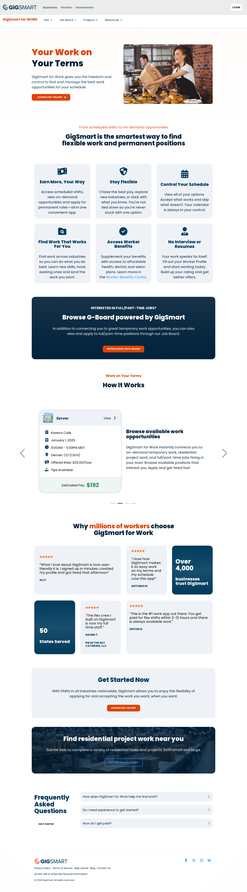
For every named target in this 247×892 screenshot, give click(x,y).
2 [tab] (119, 505)
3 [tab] (126, 505)
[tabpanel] (123, 451)
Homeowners (85, 7)
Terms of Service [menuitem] (62, 868)
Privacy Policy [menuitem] (42, 868)
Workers (66, 7)
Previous (24, 453)
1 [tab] (112, 505)
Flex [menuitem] (48, 20)
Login (236, 7)
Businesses (50, 7)
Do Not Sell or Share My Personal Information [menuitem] (60, 874)
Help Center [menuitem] (81, 868)
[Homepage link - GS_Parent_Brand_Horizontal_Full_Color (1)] (51, 862)
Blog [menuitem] (92, 868)
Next (222, 453)
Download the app (51, 97)
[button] (187, 860)
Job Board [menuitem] (67, 20)
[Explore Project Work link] (123, 762)
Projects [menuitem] (91, 20)
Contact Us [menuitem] (103, 868)
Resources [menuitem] (113, 20)
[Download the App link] (123, 708)
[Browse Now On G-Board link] (123, 349)
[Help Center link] (47, 824)
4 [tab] (133, 505)
